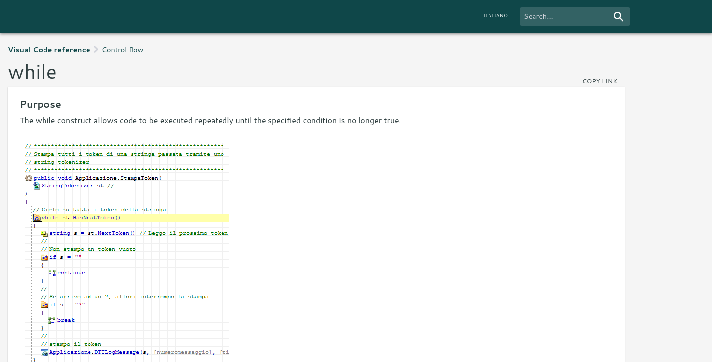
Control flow (123, 50)
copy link (599, 80)
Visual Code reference (49, 50)
